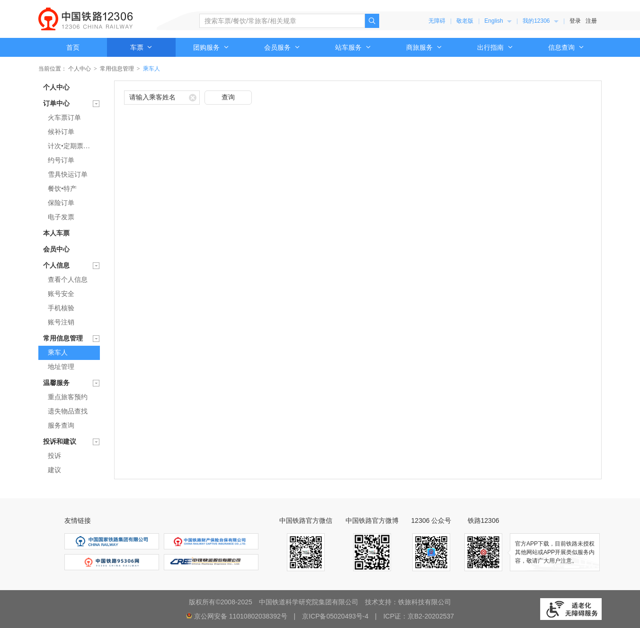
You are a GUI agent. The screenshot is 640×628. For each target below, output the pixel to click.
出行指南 (495, 47)
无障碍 (436, 21)
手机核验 (61, 308)
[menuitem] (498, 20)
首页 (73, 47)
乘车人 (58, 352)
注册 (591, 21)
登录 (575, 21)
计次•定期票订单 (72, 146)
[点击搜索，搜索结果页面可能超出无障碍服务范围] (372, 21)
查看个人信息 (68, 279)
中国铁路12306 (85, 19)
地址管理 (61, 366)
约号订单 (61, 160)
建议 (54, 470)
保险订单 (61, 202)
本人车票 (56, 233)
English (498, 21)
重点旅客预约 (68, 397)
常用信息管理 (117, 68)
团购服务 (211, 47)
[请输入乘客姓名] (162, 97)
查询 (228, 97)
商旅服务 (424, 47)
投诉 (54, 455)
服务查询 (61, 425)
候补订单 (61, 131)
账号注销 (61, 322)
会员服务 (282, 47)
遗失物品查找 (68, 411)
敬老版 (464, 21)
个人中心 (79, 68)
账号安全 (61, 293)
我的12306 (541, 21)
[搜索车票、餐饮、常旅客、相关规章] (282, 21)
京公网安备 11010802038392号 (240, 616)
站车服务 (353, 47)
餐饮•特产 (62, 188)
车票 (141, 47)
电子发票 (61, 217)
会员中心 (56, 249)
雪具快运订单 (68, 174)
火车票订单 (64, 117)
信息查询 (566, 47)
